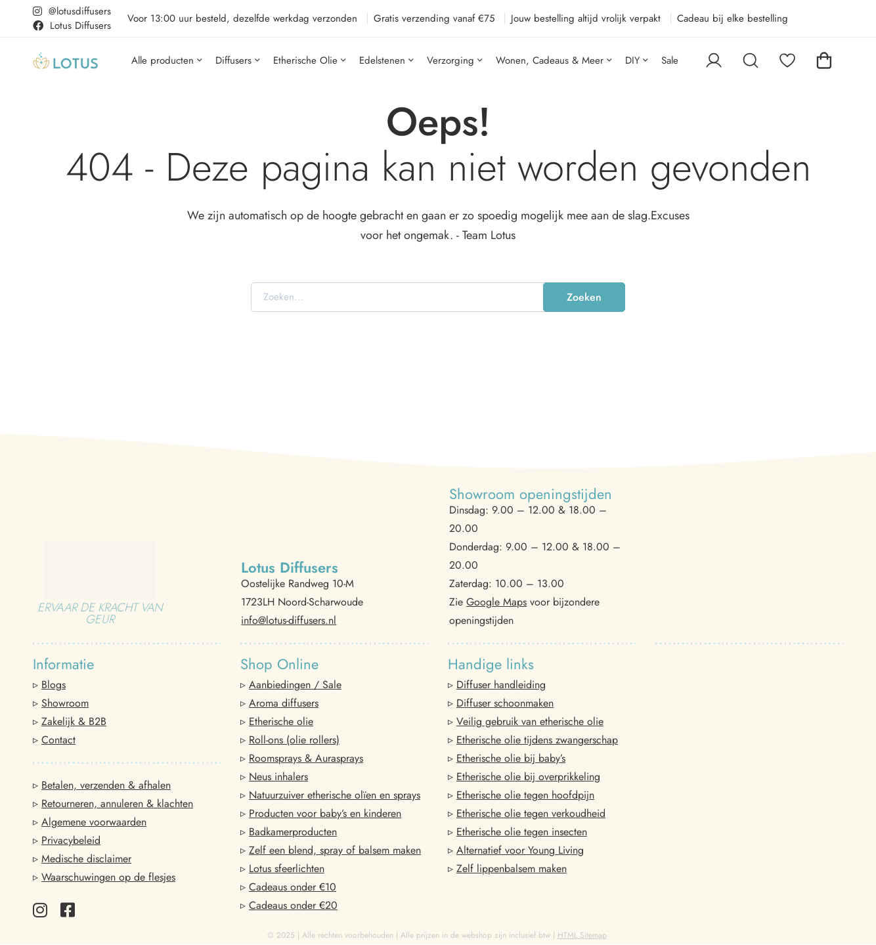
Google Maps (496, 601)
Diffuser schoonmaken (505, 703)
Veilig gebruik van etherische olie (529, 721)
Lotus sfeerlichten (286, 868)
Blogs (53, 684)
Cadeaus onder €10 (292, 886)
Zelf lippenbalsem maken (511, 868)
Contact (58, 739)
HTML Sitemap (582, 935)
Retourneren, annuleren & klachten (117, 803)
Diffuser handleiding (501, 684)
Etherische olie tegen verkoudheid (530, 813)
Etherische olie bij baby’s (510, 758)
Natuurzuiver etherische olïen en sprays (334, 794)
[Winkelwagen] (824, 60)
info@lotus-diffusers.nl (288, 620)
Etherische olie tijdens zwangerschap (537, 739)
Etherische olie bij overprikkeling (528, 776)
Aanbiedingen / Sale (295, 684)
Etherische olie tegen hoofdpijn (525, 794)
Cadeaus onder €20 (293, 905)
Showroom (65, 703)
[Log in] (713, 60)
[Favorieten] (787, 60)
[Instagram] (40, 910)
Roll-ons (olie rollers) (294, 739)
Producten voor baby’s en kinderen (325, 813)
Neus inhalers (278, 776)
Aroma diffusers (283, 703)
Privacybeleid (70, 840)
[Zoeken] (750, 60)
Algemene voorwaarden (93, 821)
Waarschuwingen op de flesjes (108, 877)
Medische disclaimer (86, 858)
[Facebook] (67, 910)
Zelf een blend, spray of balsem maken (335, 850)
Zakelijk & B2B (73, 721)
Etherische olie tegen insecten (521, 831)
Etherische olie (281, 721)
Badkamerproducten (293, 831)
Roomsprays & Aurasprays (306, 758)
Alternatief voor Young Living (520, 850)
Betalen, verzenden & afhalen (106, 785)
